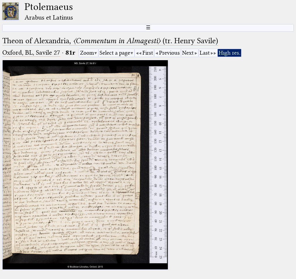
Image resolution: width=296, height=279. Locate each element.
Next (188, 52)
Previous (169, 52)
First (147, 52)
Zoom (87, 52)
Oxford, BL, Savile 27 (31, 52)
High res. (229, 52)
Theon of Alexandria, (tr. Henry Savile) (110, 40)
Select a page (115, 52)
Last (205, 52)
